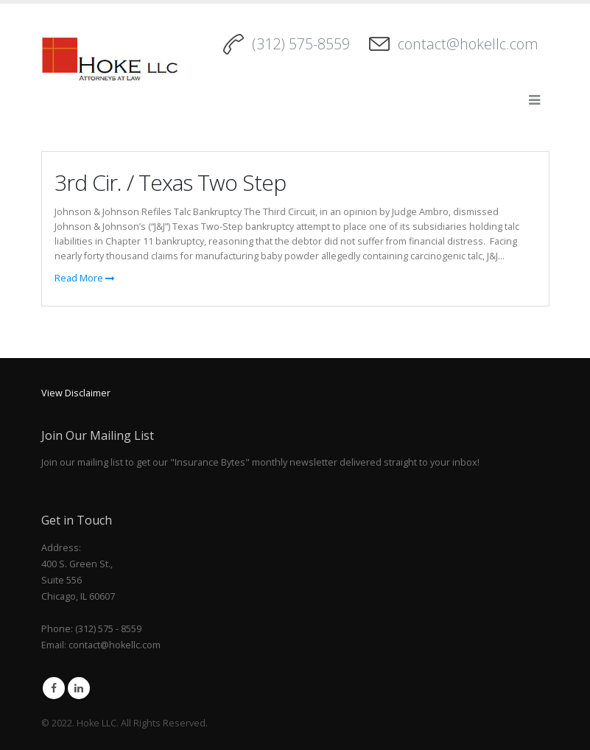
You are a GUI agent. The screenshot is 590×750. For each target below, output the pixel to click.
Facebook (54, 688)
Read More (85, 278)
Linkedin (79, 688)
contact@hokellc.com (468, 44)
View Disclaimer (75, 393)
